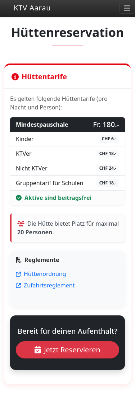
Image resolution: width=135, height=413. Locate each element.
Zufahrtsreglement (45, 285)
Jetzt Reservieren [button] (67, 350)
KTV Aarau (25, 8)
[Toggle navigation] (127, 8)
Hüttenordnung (41, 274)
